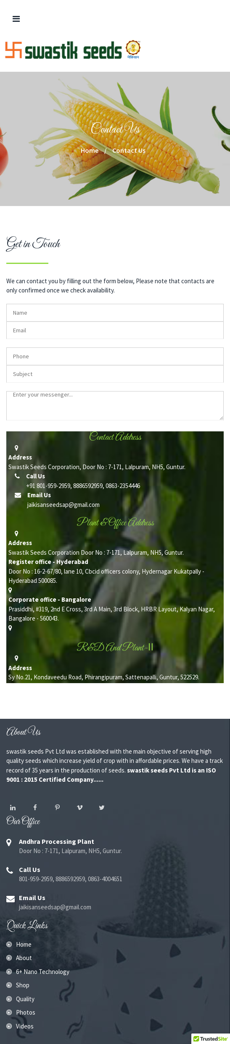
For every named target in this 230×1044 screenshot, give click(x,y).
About (24, 958)
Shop (22, 985)
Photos (25, 1012)
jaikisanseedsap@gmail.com (63, 505)
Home (24, 944)
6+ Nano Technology (42, 972)
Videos (25, 1026)
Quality (25, 999)
